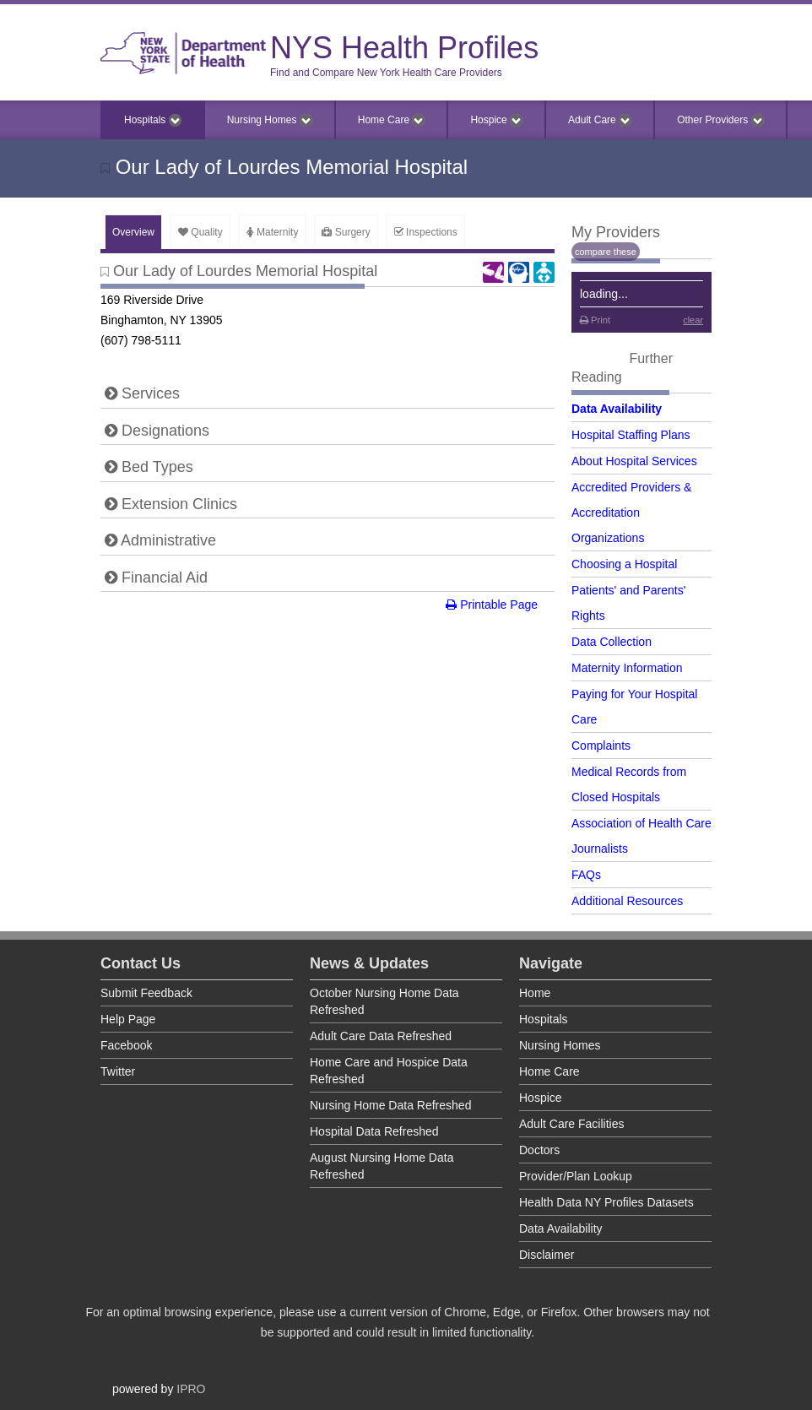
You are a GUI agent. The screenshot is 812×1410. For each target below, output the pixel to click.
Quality (200, 232)
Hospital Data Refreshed (374, 1131)
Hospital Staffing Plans (630, 435)
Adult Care (599, 120)
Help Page (127, 1019)
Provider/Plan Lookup (575, 1176)
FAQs (586, 874)
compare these (605, 252)
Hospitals (152, 120)
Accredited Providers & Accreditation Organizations (631, 512)
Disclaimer (546, 1254)
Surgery (346, 232)
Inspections (425, 232)
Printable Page (492, 604)
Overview (133, 232)
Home (534, 993)
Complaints (601, 745)
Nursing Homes (269, 120)
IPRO (190, 1389)
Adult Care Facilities (572, 1124)
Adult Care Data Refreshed (381, 1036)
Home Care (391, 120)
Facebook (126, 1045)
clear (693, 320)
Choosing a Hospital (624, 564)
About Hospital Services (634, 461)
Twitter (117, 1071)
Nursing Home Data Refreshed (390, 1105)
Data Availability (616, 408)
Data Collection (611, 641)
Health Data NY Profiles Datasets (606, 1202)
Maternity (272, 232)
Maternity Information (627, 668)
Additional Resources (627, 901)
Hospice (496, 120)
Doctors (539, 1150)
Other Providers (720, 120)
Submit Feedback (146, 993)
